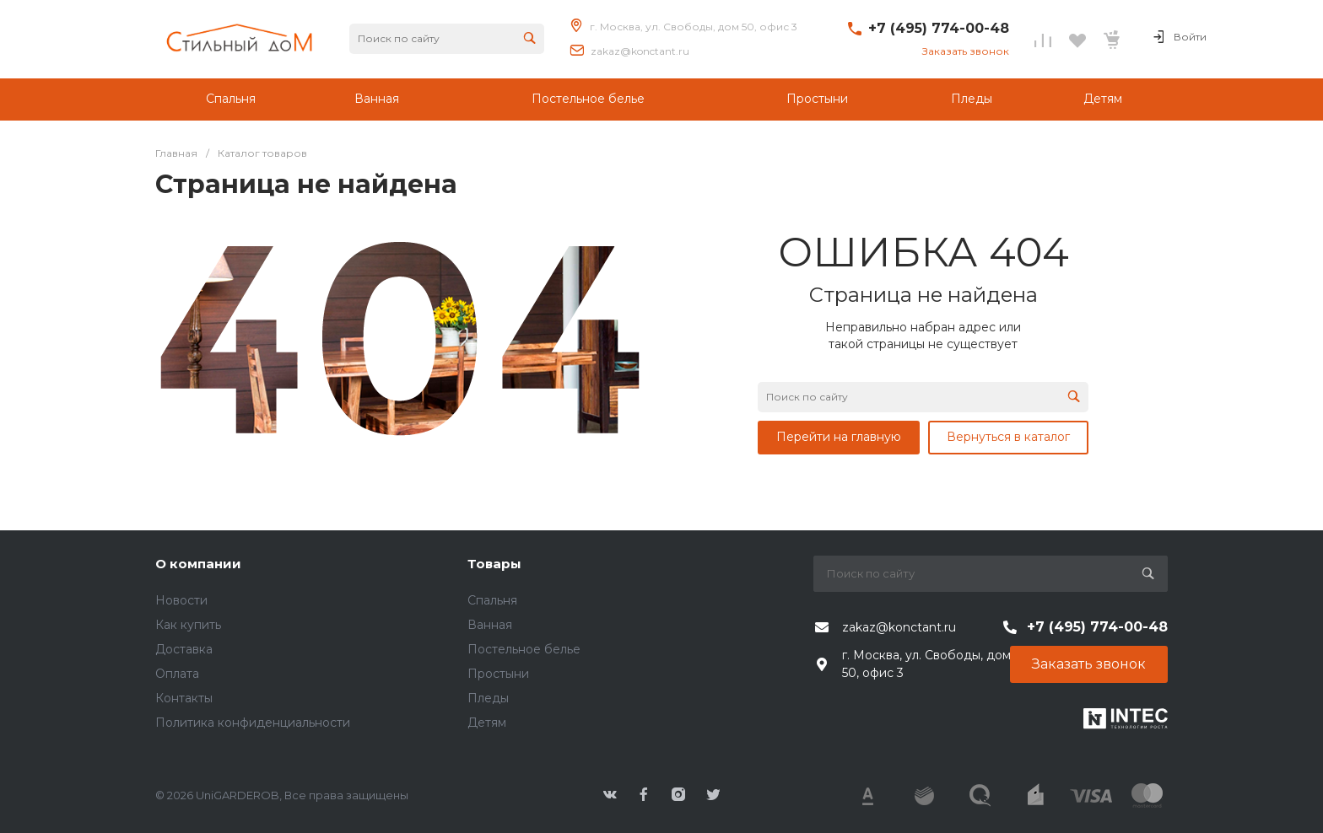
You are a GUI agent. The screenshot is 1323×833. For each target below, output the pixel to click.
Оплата (177, 673)
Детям (486, 722)
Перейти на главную (838, 436)
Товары (494, 564)
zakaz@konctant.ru (640, 51)
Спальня (492, 600)
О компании (198, 564)
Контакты (184, 698)
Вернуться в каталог (1008, 436)
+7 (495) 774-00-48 (938, 28)
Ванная (489, 624)
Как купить (188, 624)
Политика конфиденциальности (252, 722)
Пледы (488, 698)
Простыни (498, 673)
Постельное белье (523, 649)
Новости (181, 600)
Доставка (184, 649)
